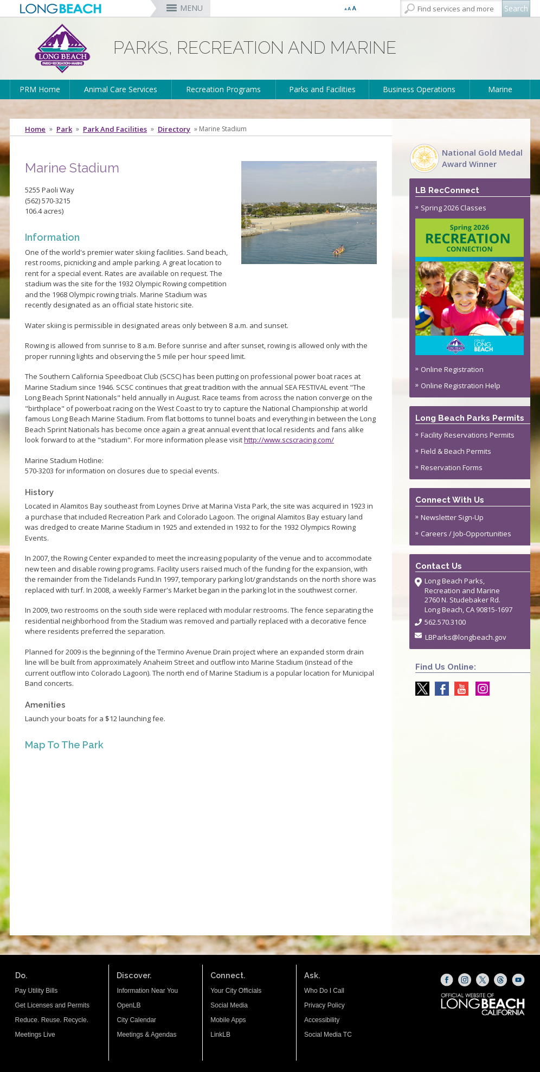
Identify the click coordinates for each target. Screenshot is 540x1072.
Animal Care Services (120, 89)
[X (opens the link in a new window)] (482, 979)
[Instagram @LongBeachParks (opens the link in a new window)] (480, 688)
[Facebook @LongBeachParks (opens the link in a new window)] (439, 688)
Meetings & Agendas (146, 1034)
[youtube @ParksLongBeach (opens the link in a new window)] (458, 688)
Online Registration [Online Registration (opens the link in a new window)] (452, 369)
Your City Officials (235, 990)
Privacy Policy (324, 1005)
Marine (500, 89)
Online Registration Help (460, 385)
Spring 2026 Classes (470, 279)
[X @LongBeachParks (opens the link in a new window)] (419, 688)
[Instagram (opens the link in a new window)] (464, 979)
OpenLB (128, 1005)
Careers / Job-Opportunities (466, 533)
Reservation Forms (452, 467)
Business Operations (419, 89)
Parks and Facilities (322, 89)
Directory (174, 129)
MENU (191, 8)
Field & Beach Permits (456, 451)
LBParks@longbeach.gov (465, 637)
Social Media (229, 1005)
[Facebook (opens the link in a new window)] (446, 979)
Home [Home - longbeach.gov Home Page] (35, 129)
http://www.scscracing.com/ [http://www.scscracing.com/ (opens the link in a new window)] (289, 440)
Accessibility (321, 1020)
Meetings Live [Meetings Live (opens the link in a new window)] (35, 1034)
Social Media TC (328, 1034)
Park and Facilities (115, 129)
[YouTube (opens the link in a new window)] (518, 979)
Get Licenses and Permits (52, 1005)
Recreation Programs (223, 89)
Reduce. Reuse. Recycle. (51, 1020)
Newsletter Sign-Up (452, 517)
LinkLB (220, 1034)
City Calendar (136, 1020)
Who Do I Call (324, 990)
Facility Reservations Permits (468, 435)
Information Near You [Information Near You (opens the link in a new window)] (147, 990)
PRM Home (40, 89)
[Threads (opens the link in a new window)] (500, 979)
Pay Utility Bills (36, 990)
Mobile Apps (228, 1020)
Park (64, 129)
